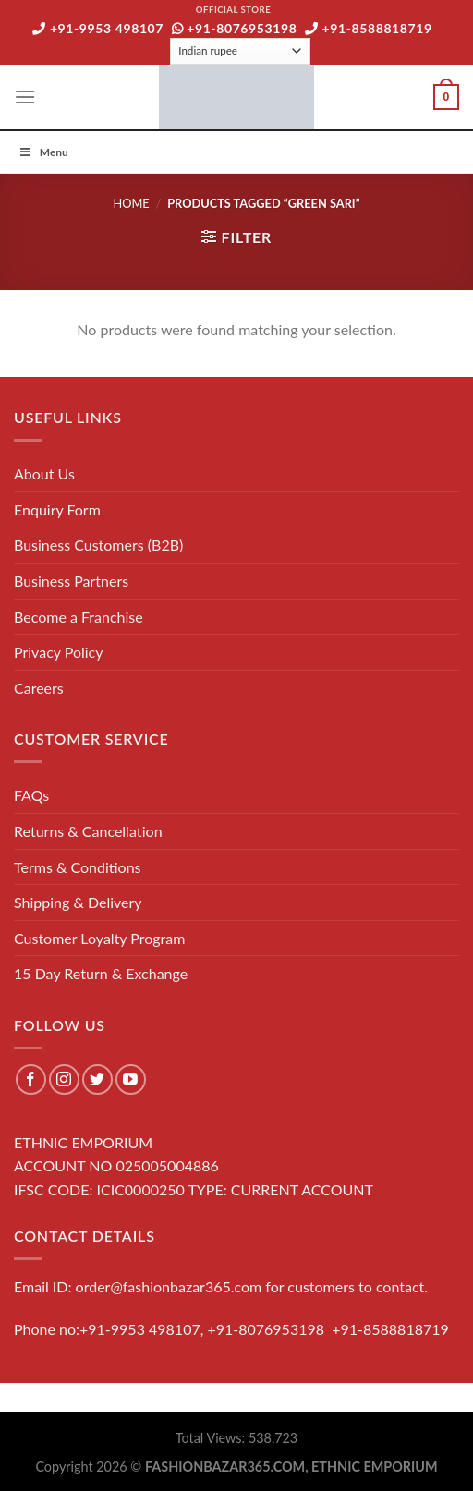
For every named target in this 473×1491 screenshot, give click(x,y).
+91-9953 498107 (98, 28)
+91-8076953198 (234, 28)
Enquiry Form (57, 509)
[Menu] (25, 96)
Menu (43, 152)
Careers (39, 688)
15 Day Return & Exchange (101, 973)
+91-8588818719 (368, 28)
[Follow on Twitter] (97, 1079)
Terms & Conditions (77, 867)
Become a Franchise (78, 616)
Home (131, 203)
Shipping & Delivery (78, 902)
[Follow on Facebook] (31, 1079)
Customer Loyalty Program (99, 938)
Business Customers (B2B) (98, 544)
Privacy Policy (58, 652)
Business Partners (71, 580)
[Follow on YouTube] (130, 1079)
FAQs (31, 795)
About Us (44, 473)
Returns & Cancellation (88, 831)
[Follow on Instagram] (64, 1079)
